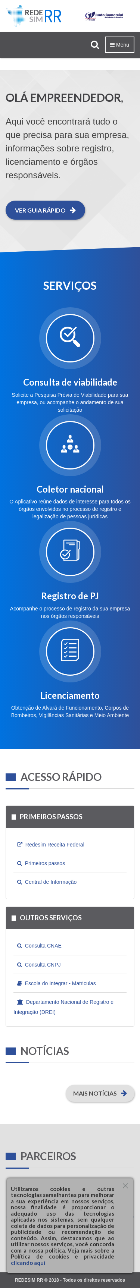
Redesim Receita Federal (50, 844)
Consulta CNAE (39, 945)
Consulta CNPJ (38, 964)
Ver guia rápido (45, 210)
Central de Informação (47, 882)
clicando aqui (28, 1262)
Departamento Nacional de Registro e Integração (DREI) (63, 1005)
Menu (119, 45)
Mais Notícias (100, 1093)
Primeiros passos (41, 863)
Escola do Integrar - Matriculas (56, 983)
